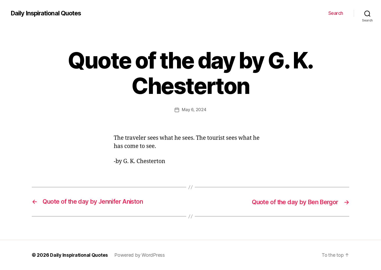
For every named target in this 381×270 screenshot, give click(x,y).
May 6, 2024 (194, 109)
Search (335, 13)
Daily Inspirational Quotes (47, 13)
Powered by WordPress (140, 255)
